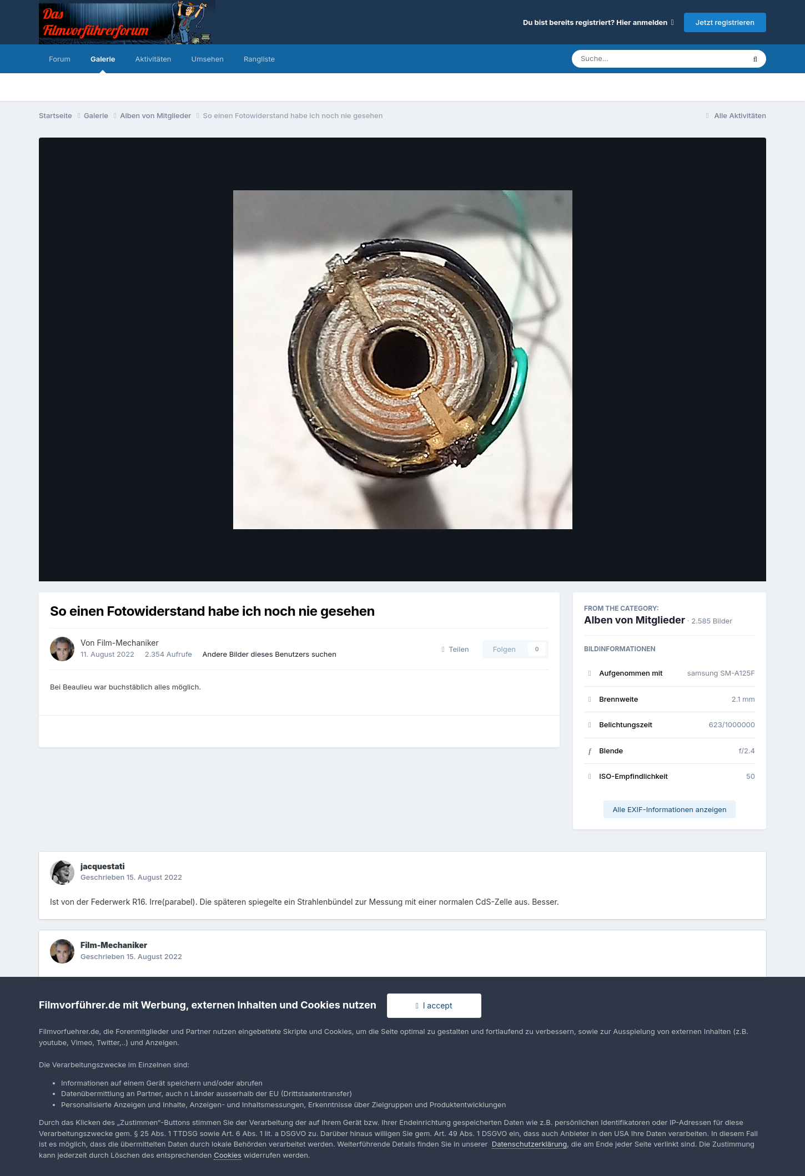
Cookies (228, 1154)
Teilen (455, 649)
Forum (60, 58)
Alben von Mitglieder (634, 620)
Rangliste (259, 58)
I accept (434, 1005)
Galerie (102, 63)
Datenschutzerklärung (529, 1143)
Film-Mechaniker (128, 642)
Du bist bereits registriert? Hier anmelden (598, 22)
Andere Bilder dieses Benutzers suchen (269, 654)
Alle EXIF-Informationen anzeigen (669, 809)
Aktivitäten (153, 58)
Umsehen (208, 58)
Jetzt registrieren (725, 22)
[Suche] (636, 59)
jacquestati (102, 866)
